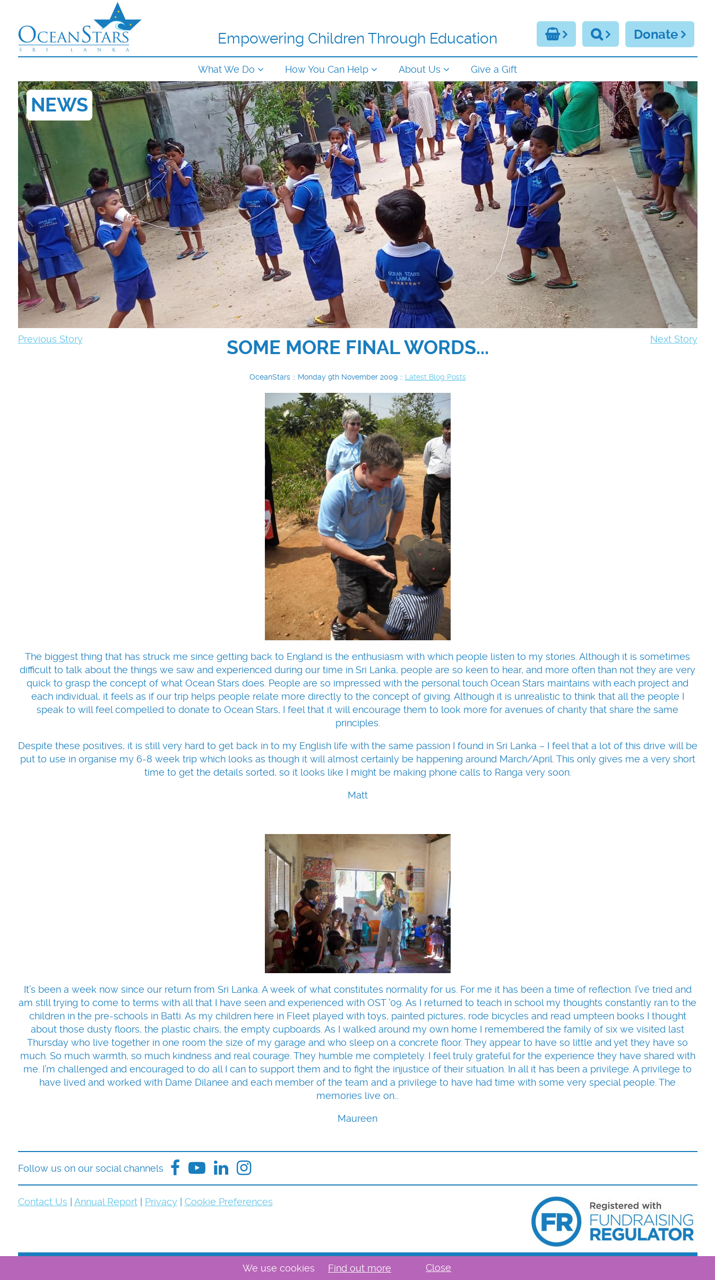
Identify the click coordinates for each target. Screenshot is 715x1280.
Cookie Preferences (229, 1201)
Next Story (673, 339)
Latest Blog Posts (435, 377)
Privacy (161, 1201)
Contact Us (42, 1201)
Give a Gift (494, 69)
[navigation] (357, 68)
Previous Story (50, 339)
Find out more (359, 1268)
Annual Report (105, 1201)
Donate (656, 34)
